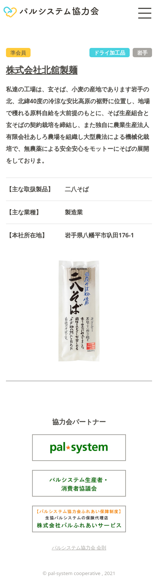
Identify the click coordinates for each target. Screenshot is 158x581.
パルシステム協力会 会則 (79, 547)
